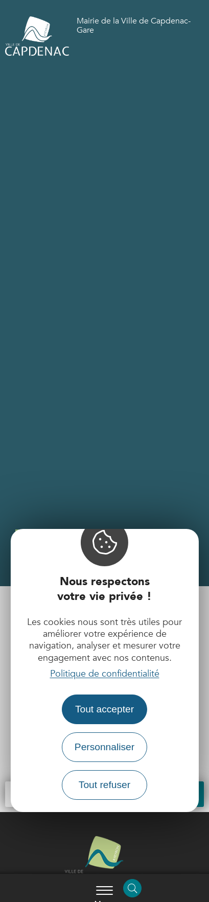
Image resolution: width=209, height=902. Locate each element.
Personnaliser (104, 747)
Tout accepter (104, 709)
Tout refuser (104, 784)
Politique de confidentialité (104, 673)
